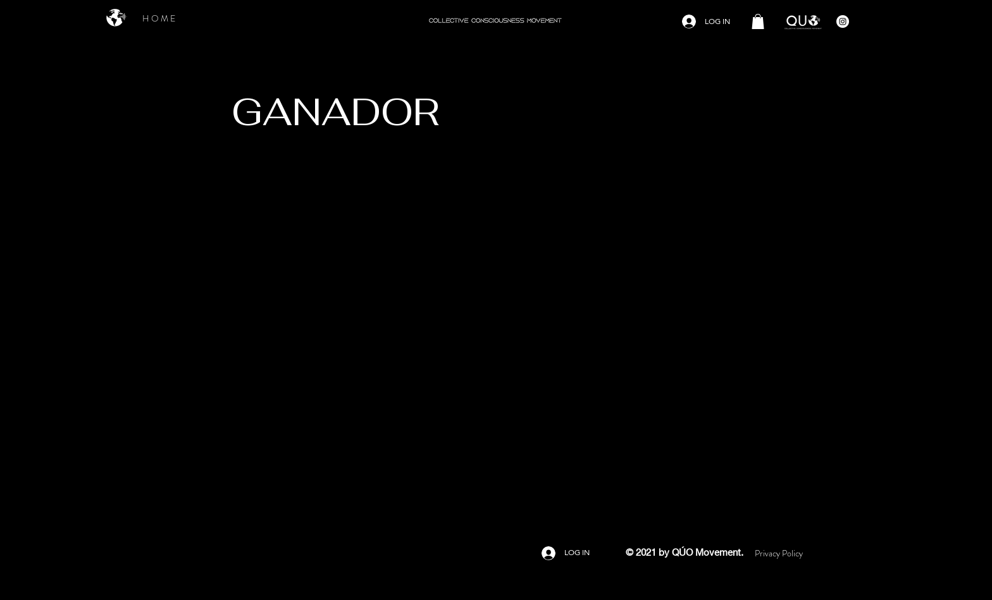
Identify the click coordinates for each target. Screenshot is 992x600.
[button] (758, 21)
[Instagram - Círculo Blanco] (842, 21)
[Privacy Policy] (779, 553)
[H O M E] (159, 19)
